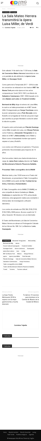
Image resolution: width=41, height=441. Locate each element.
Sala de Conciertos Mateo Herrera (26, 259)
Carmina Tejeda (10, 27)
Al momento (11, 9)
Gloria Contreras (20, 248)
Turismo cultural (22, 269)
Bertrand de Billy (8, 243)
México (19, 253)
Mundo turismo (13, 432)
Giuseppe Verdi (7, 248)
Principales (13, 12)
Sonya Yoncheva (25, 261)
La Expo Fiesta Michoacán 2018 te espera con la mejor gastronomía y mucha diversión (10, 299)
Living (23, 251)
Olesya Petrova (28, 253)
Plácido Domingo (8, 259)
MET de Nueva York (9, 253)
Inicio (3, 9)
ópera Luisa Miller (14, 256)
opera (5, 256)
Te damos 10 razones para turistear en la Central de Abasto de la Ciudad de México (30, 298)
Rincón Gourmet (25, 432)
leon (18, 251)
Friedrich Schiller (27, 246)
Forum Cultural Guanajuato (11, 246)
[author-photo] (20, 314)
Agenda (31, 434)
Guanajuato (30, 248)
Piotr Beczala (26, 256)
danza (17, 243)
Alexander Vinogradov (19, 240)
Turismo (12, 269)
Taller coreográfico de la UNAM (12, 264)
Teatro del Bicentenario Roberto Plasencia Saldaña (18, 267)
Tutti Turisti (10, 434)
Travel (5, 269)
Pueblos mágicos (21, 434)
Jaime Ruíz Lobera (8, 251)
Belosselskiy (32, 240)
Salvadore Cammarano (10, 261)
